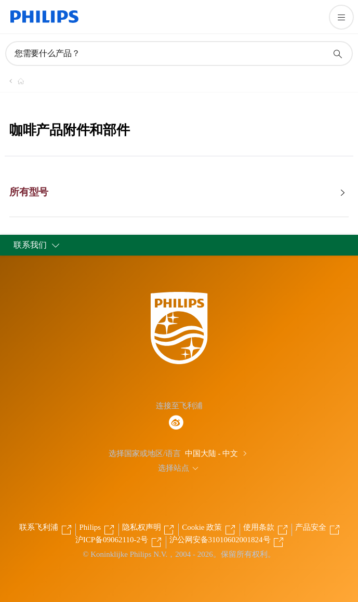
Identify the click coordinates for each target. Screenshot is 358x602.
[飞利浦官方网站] (14, 81)
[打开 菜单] (341, 17)
